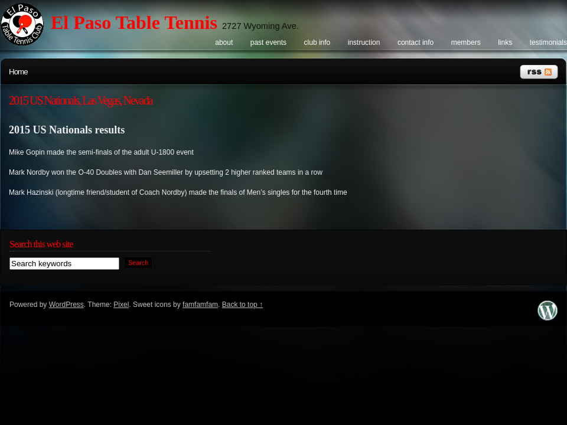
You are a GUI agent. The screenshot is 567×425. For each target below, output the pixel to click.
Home (18, 71)
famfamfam (200, 304)
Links (505, 42)
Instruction (364, 42)
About (224, 42)
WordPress (66, 304)
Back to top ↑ (242, 304)
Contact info (415, 42)
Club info (317, 42)
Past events (268, 42)
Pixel (121, 304)
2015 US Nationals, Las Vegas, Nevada (80, 100)
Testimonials (548, 42)
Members (466, 42)
